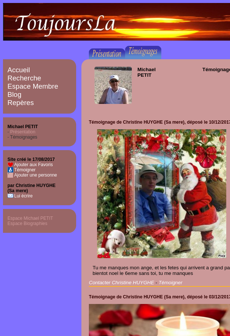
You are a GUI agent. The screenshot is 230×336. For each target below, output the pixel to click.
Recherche (24, 78)
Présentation (22, 131)
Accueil (18, 70)
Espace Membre (32, 86)
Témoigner (24, 169)
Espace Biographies (27, 223)
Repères (20, 103)
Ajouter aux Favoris (33, 164)
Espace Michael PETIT (30, 218)
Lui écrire (23, 196)
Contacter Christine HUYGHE (121, 282)
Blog (14, 94)
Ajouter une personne (35, 175)
